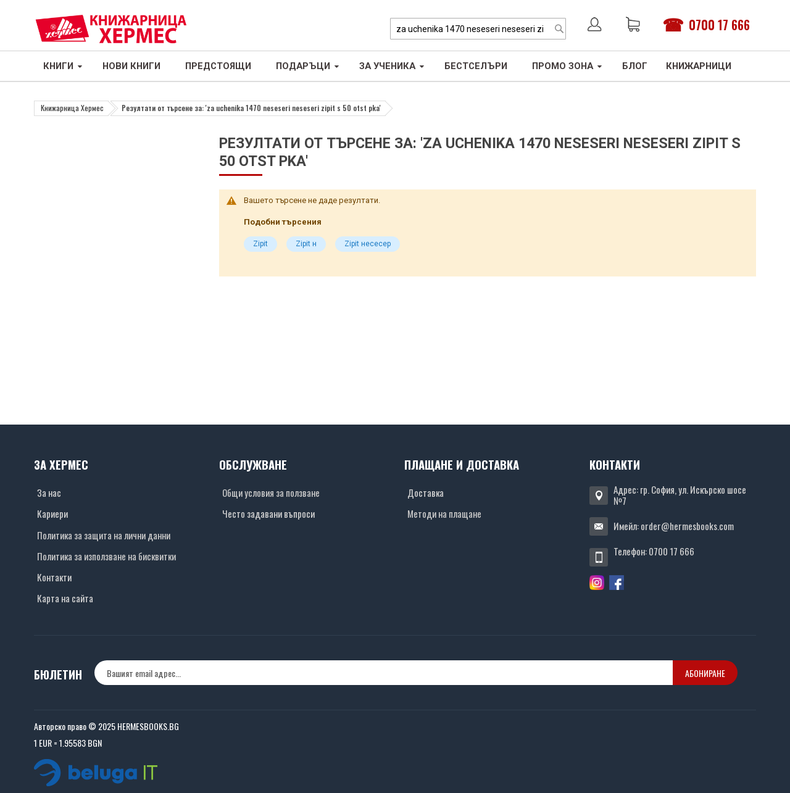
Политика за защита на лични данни (103, 535)
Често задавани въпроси (268, 513)
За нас (49, 492)
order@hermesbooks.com (687, 526)
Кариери (52, 513)
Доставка (425, 492)
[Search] (559, 28)
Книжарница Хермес (72, 107)
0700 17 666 (719, 24)
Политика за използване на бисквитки (106, 556)
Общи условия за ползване (271, 492)
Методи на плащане (444, 513)
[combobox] (478, 28)
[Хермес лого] (111, 28)
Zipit (260, 243)
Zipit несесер (367, 243)
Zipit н (306, 243)
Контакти (54, 577)
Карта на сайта (65, 598)
